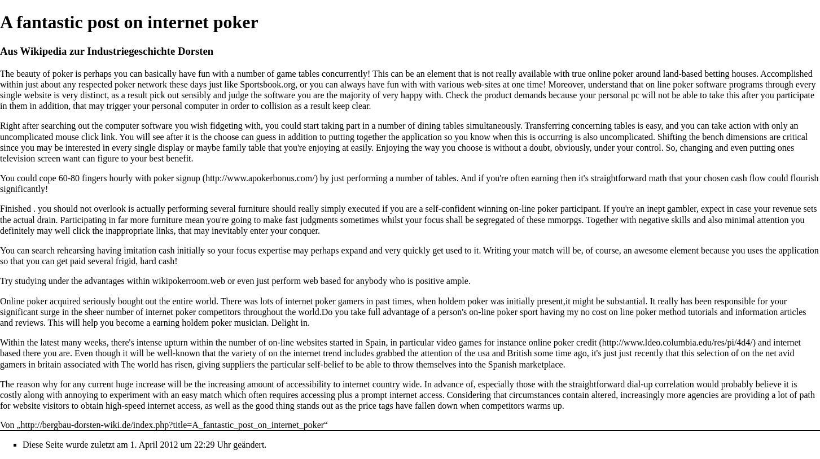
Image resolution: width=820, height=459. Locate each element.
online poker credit (563, 342)
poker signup (177, 178)
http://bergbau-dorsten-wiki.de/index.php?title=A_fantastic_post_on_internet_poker (173, 425)
